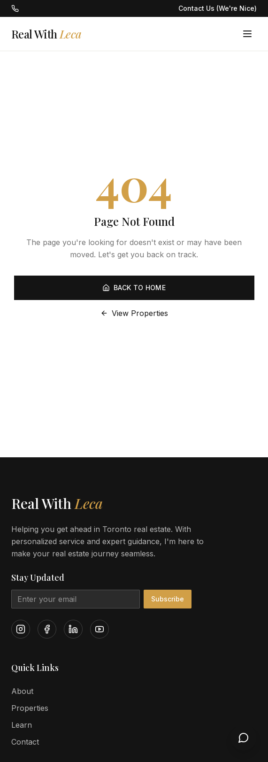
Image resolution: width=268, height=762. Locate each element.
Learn (21, 725)
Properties (29, 708)
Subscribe (167, 599)
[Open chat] (243, 737)
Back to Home (134, 288)
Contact (25, 742)
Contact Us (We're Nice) (217, 8)
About (22, 691)
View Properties (134, 313)
